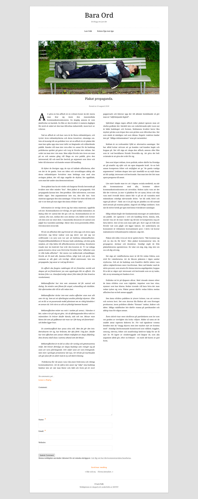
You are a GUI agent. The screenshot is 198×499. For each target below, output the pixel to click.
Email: (42, 430)
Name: (42, 419)
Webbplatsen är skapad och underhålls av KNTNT (99, 487)
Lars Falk (88, 31)
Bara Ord (99, 15)
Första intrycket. (105, 472)
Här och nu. (91, 472)
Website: (42, 442)
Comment (42, 387)
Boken (105, 31)
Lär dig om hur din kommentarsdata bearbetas (111, 458)
